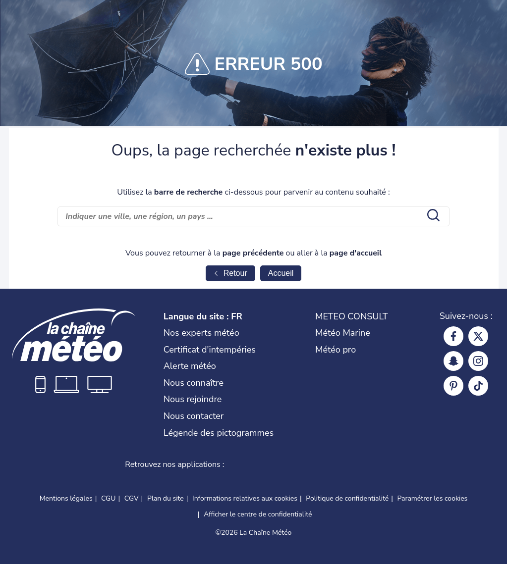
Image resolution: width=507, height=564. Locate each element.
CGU (108, 498)
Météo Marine (342, 333)
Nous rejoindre (193, 399)
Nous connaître (194, 383)
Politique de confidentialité (347, 498)
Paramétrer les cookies (432, 499)
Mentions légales (66, 498)
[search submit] (432, 216)
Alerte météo (190, 366)
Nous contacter (194, 416)
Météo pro (335, 350)
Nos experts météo (201, 333)
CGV (131, 498)
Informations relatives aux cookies (244, 498)
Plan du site (165, 498)
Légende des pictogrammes (219, 433)
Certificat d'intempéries (210, 350)
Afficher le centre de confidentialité (258, 514)
